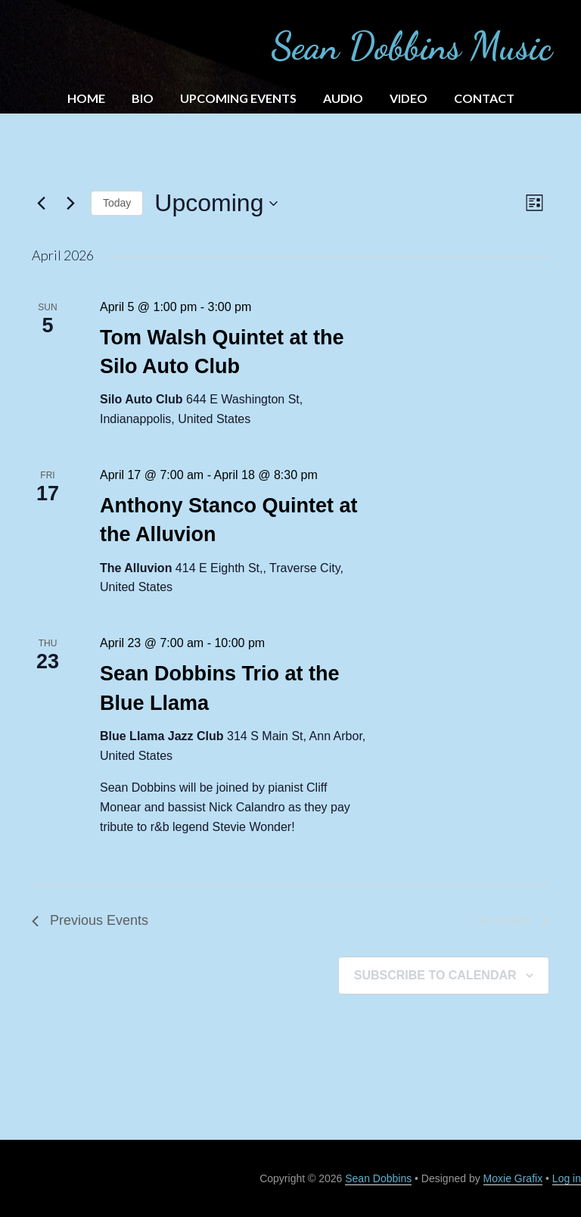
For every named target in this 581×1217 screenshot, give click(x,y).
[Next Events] (70, 204)
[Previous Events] (41, 204)
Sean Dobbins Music (411, 46)
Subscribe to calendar (435, 975)
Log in (566, 1178)
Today (117, 203)
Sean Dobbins (378, 1178)
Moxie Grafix (513, 1178)
